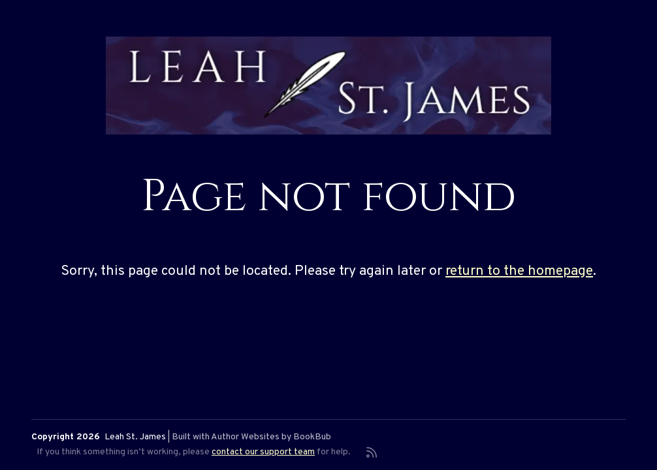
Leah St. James (135, 437)
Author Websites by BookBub (271, 437)
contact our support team (263, 452)
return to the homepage (519, 271)
